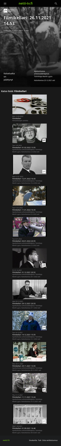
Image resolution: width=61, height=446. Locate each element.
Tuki (39, 440)
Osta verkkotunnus (50, 440)
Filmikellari (20, 91)
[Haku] (56, 3)
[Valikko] (5, 3)
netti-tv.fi (26, 3)
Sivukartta (33, 440)
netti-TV (6, 440)
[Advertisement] (30, 50)
